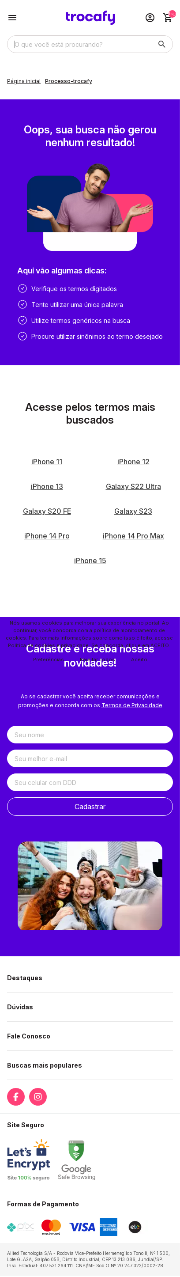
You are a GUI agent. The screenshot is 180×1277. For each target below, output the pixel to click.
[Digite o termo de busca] (79, 44)
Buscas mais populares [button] (44, 1065)
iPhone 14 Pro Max (133, 535)
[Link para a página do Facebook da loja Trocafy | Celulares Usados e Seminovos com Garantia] (16, 1097)
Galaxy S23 (133, 511)
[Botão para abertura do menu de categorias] (12, 17)
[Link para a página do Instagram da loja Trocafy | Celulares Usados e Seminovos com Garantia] (38, 1097)
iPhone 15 (90, 560)
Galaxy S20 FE (47, 511)
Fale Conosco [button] (28, 1036)
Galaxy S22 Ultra (133, 486)
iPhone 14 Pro (47, 535)
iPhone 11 (46, 461)
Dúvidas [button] (20, 1007)
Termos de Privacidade (131, 705)
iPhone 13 (47, 486)
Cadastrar (90, 806)
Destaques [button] (24, 977)
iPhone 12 (133, 461)
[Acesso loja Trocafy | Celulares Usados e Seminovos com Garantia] (150, 17)
